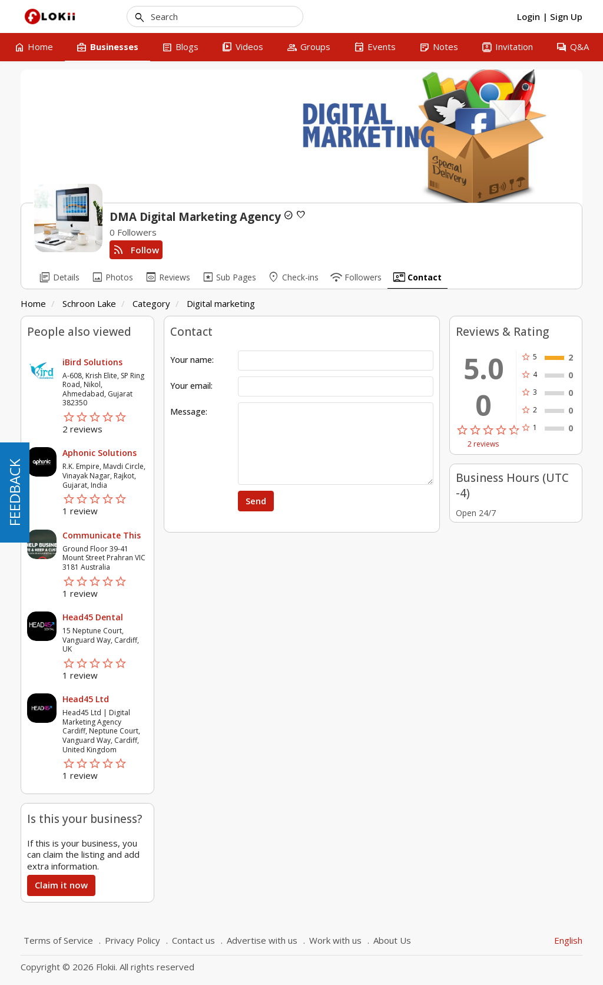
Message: (188, 411)
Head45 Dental (92, 617)
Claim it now (61, 885)
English (568, 940)
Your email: (191, 385)
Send (256, 501)
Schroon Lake (89, 303)
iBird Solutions (92, 362)
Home (33, 303)
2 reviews (483, 444)
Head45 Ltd (85, 699)
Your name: (192, 359)
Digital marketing (221, 303)
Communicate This (101, 535)
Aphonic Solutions (99, 452)
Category (151, 303)
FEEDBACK (14, 492)
